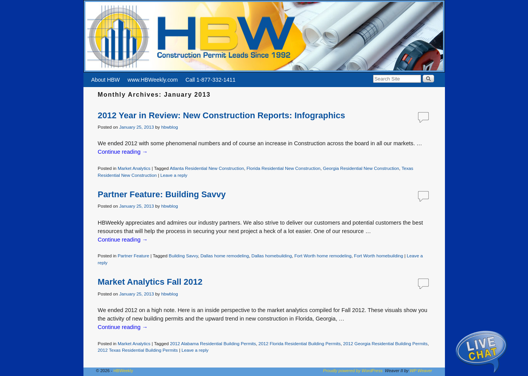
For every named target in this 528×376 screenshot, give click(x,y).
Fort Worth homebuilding (378, 255)
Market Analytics (134, 168)
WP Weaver (421, 370)
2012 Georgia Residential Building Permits (385, 343)
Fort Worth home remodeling (322, 255)
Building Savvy (183, 255)
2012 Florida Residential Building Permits (299, 343)
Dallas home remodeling (224, 255)
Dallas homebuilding (272, 255)
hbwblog (169, 126)
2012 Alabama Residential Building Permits (213, 343)
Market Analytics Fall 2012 (150, 282)
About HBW (105, 80)
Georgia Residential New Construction (361, 168)
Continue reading (123, 152)
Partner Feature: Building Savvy (162, 194)
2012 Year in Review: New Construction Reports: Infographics (221, 115)
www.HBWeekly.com (153, 80)
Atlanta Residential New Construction (207, 168)
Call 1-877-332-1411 (210, 80)
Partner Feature (133, 255)
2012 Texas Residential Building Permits (138, 349)
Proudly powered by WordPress (353, 370)
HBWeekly (123, 370)
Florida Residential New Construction (283, 168)
